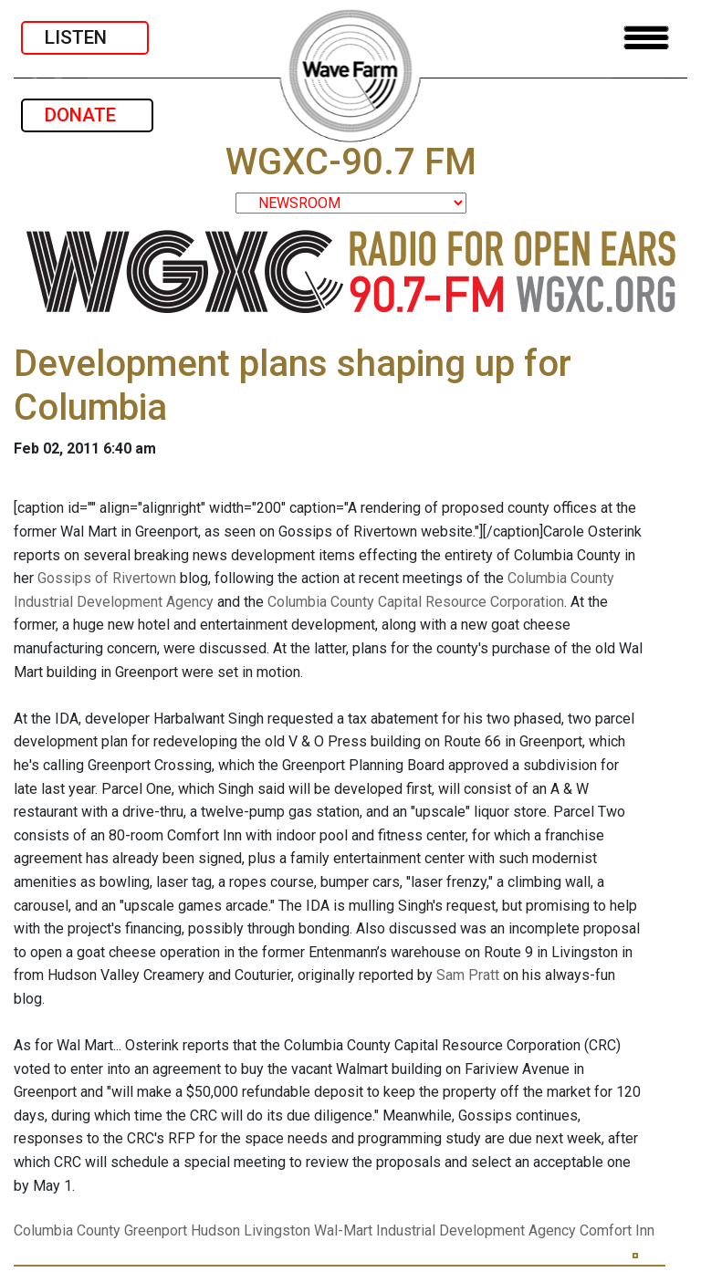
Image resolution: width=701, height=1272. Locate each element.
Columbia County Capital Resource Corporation (415, 601)
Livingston (277, 1230)
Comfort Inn (617, 1230)
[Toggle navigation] (646, 38)
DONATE (87, 115)
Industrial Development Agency (476, 1230)
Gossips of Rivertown (108, 578)
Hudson (215, 1230)
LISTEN (85, 37)
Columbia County (67, 1230)
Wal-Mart (343, 1230)
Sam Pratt (467, 975)
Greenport (155, 1230)
